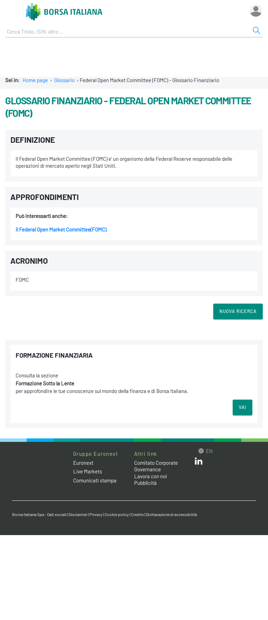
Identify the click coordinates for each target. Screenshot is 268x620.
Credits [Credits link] (137, 514)
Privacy (96, 514)
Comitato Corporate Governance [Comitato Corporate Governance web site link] (156, 466)
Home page (35, 80)
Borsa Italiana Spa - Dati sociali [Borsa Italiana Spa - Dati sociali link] (39, 514)
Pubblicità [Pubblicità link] (145, 483)
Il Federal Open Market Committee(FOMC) (61, 229)
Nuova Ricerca (238, 311)
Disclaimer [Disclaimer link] (78, 514)
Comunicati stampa (94, 480)
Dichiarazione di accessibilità (171, 514)
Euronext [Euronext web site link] (83, 463)
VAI (242, 407)
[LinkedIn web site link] (198, 463)
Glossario (64, 80)
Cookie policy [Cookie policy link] (117, 514)
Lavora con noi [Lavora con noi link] (150, 476)
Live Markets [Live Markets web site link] (87, 471)
